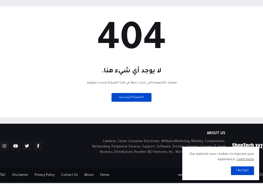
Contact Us (69, 175)
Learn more (245, 160)
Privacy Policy (45, 175)
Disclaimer (20, 175)
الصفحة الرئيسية (131, 97)
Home (104, 175)
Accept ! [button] (242, 170)
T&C (3, 175)
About (89, 175)
